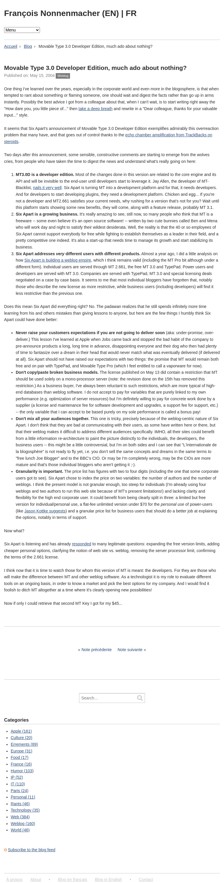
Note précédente (96, 649)
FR (131, 13)
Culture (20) (21, 737)
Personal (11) (23, 797)
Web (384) (20, 817)
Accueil (10, 46)
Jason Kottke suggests (45, 511)
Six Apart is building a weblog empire (57, 260)
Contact (146, 879)
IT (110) (18, 784)
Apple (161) (21, 731)
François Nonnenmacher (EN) (62, 13)
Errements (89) (24, 744)
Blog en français (72, 879)
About (35, 879)
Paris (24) (20, 790)
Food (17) (20, 757)
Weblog (63, 75)
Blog (28, 46)
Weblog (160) (23, 823)
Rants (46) (20, 803)
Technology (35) (25, 810)
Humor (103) (22, 771)
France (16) (21, 764)
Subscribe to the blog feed (31, 849)
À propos (14, 879)
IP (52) (17, 777)
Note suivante (130, 649)
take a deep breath (95, 108)
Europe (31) (21, 751)
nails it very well (47, 187)
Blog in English (108, 879)
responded (81, 544)
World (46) (20, 830)
